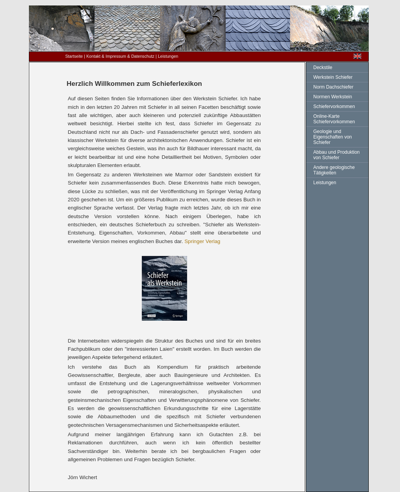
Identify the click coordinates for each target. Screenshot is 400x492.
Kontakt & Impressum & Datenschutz (120, 56)
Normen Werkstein (332, 96)
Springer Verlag (202, 241)
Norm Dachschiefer (333, 87)
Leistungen (324, 182)
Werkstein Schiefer (332, 77)
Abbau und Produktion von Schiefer (336, 154)
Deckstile (322, 67)
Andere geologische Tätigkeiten (334, 170)
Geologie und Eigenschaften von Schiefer (332, 137)
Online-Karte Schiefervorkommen (334, 119)
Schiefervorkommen (334, 106)
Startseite (74, 56)
